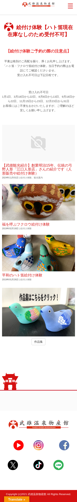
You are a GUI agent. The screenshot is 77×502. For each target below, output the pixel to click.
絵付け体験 (26, 177)
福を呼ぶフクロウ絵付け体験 (26, 224)
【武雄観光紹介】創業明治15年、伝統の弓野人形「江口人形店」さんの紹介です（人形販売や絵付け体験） (37, 169)
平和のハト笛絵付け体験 (22, 275)
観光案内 (38, 177)
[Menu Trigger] (70, 6)
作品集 (38, 341)
